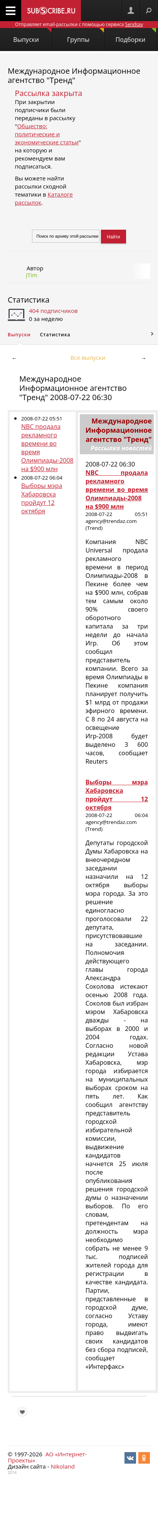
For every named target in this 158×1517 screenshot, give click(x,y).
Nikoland (62, 1466)
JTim (31, 275)
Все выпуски (88, 357)
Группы (85, 36)
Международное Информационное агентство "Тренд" (74, 75)
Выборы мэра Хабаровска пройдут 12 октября (41, 498)
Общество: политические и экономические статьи (47, 134)
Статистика (28, 299)
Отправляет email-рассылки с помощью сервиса (79, 24)
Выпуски (32, 36)
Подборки (136, 36)
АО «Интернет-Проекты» (47, 1457)
